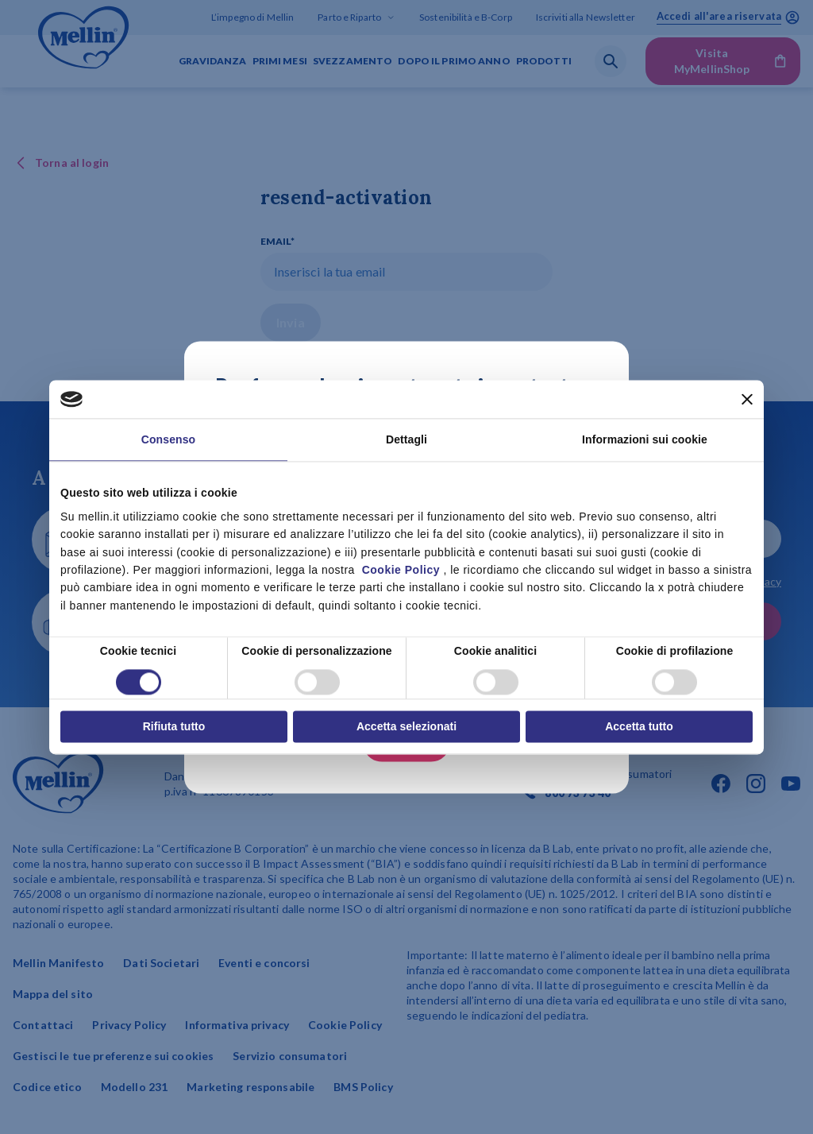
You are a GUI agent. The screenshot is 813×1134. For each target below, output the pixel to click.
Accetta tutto (639, 726)
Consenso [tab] (168, 440)
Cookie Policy (401, 569)
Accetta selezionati (406, 726)
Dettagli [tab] (406, 440)
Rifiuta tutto (174, 726)
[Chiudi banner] (747, 398)
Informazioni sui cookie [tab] (644, 440)
